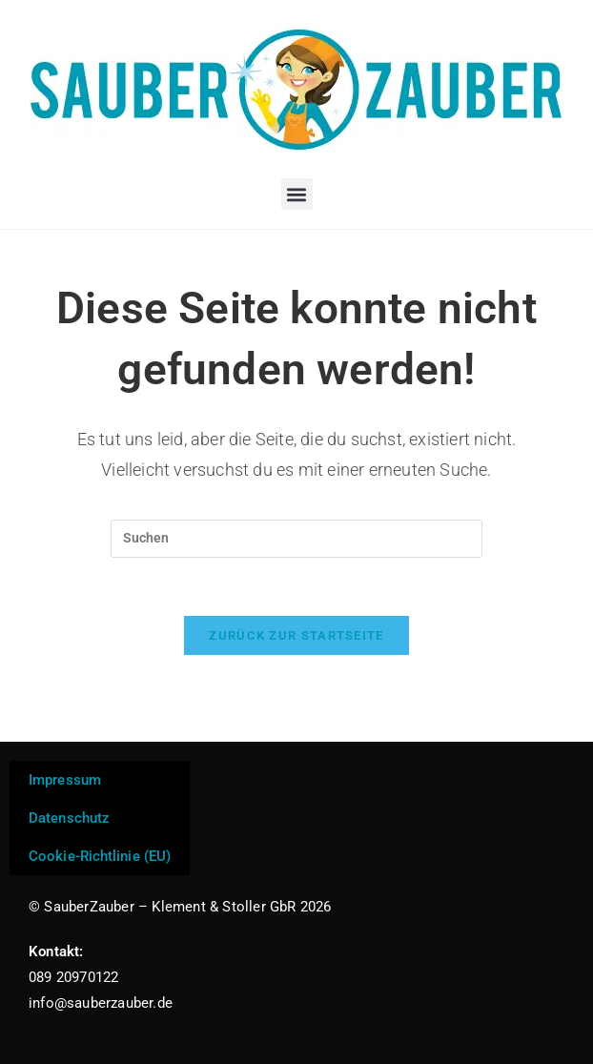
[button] (297, 194)
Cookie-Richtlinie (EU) (100, 856)
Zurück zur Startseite (296, 635)
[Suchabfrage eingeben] (296, 539)
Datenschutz (69, 818)
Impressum (65, 779)
